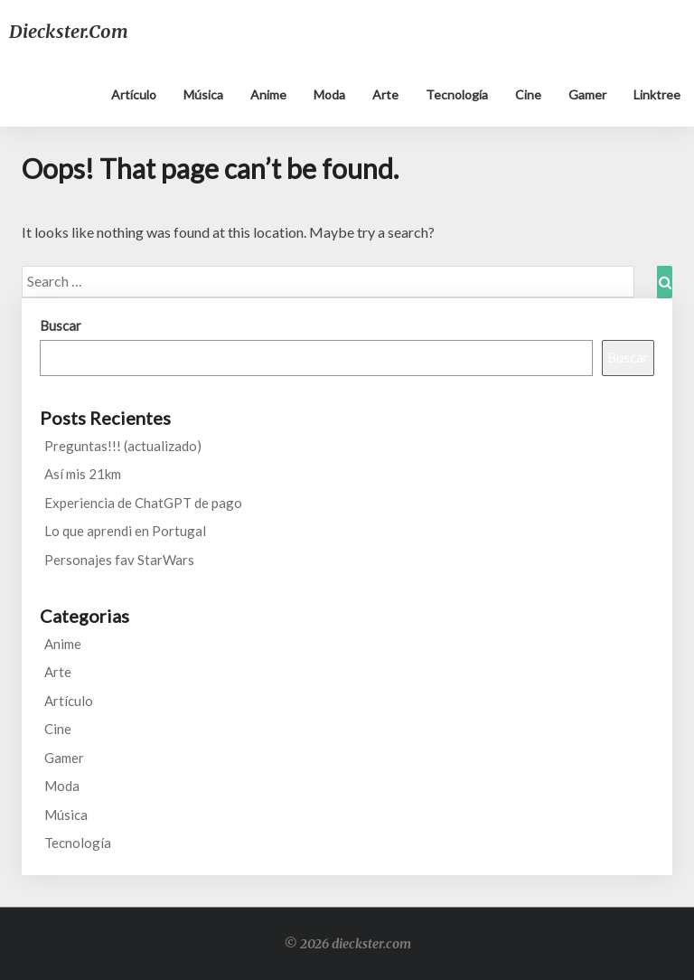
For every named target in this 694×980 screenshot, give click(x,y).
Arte (385, 94)
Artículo (133, 94)
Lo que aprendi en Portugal (125, 531)
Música (203, 94)
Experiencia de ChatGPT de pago (143, 503)
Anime (268, 94)
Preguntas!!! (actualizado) (123, 446)
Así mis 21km (82, 474)
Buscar (60, 325)
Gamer (587, 94)
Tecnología (457, 94)
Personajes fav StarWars (119, 559)
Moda (329, 94)
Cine (528, 94)
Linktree (656, 94)
